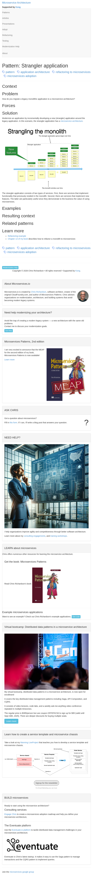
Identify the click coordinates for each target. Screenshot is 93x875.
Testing (5, 41)
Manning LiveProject (29, 742)
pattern (8, 72)
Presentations (8, 24)
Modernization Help (10, 46)
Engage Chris (10, 814)
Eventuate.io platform (21, 830)
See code (76, 617)
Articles (5, 18)
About (5, 53)
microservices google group (22, 872)
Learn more (9, 359)
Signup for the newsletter (46, 783)
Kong (18, 7)
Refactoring (7, 35)
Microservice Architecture (16, 2)
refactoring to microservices (71, 72)
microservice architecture (72, 121)
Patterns (6, 12)
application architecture (34, 72)
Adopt (5, 29)
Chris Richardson (38, 292)
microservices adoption (20, 76)
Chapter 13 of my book (18, 239)
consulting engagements (34, 536)
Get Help (8, 331)
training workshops (58, 536)
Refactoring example (17, 236)
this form (13, 422)
